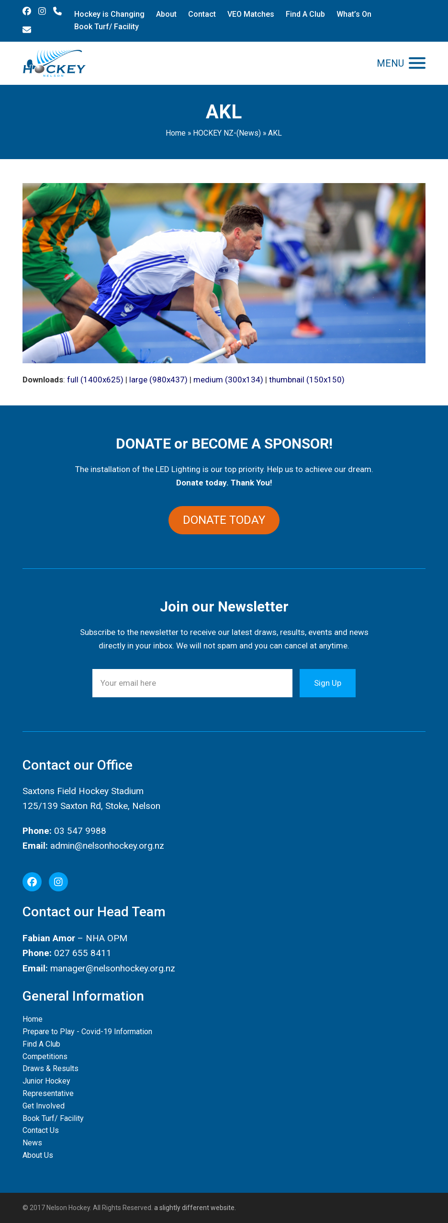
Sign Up (327, 683)
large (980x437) (158, 379)
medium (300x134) (228, 379)
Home (176, 133)
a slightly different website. (194, 1207)
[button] (401, 63)
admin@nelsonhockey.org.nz (107, 845)
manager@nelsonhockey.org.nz (112, 968)
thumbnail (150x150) (307, 379)
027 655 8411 (83, 952)
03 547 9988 (80, 830)
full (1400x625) (95, 379)
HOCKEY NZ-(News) (227, 133)
